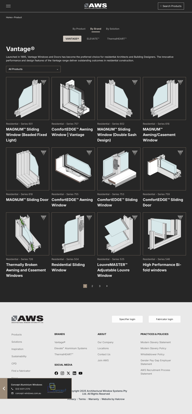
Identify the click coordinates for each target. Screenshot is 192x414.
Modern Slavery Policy (153, 348)
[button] (171, 6)
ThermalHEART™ (116, 38)
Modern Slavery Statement (156, 342)
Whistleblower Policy (152, 354)
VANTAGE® (72, 38)
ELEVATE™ (93, 38)
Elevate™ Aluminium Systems (70, 348)
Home (9, 17)
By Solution (112, 28)
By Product (79, 28)
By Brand (95, 28)
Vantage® (59, 342)
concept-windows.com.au (28, 393)
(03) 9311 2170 (22, 389)
